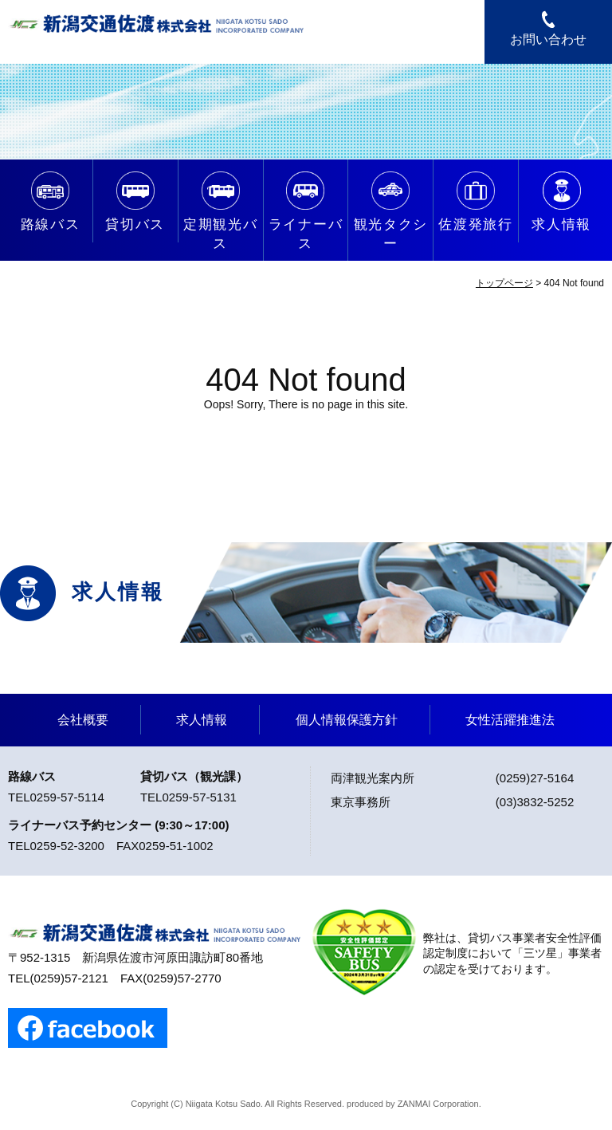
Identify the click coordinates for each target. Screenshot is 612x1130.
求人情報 (201, 719)
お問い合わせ (548, 39)
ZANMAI (414, 1103)
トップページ (504, 283)
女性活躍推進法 (510, 719)
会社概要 (82, 719)
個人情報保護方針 (347, 719)
